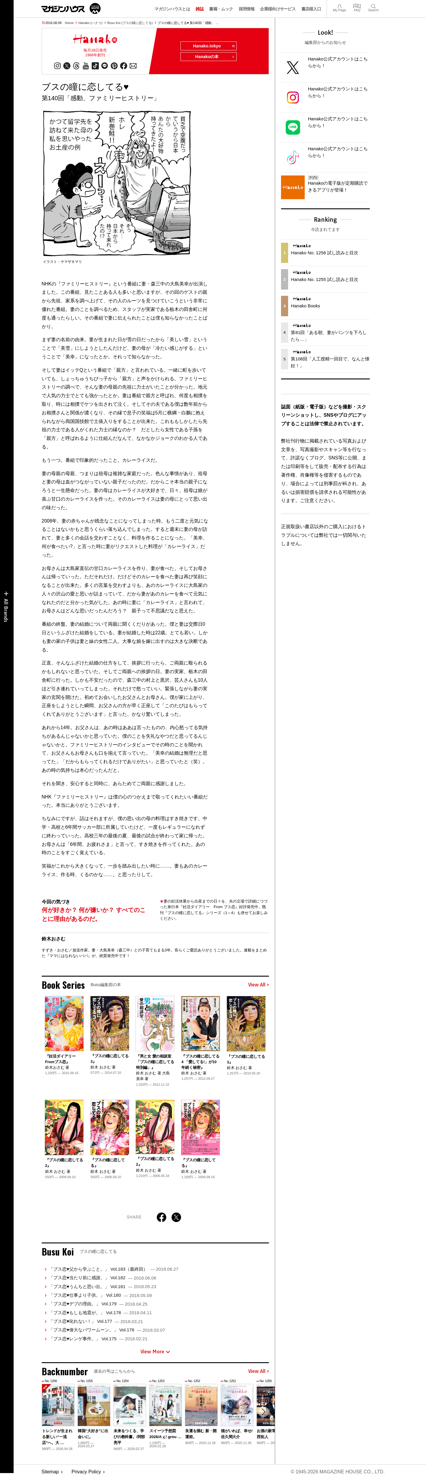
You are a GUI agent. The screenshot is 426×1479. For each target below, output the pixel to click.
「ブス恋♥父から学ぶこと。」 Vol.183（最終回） (113, 1269)
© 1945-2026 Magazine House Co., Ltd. (338, 1471)
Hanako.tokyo (213, 46)
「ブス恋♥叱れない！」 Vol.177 (96, 1321)
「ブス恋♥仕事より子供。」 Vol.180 (100, 1295)
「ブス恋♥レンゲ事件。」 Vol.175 (98, 1338)
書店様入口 (311, 9)
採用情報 (246, 9)
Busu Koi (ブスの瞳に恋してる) (130, 23)
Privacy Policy (86, 1471)
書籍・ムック (221, 9)
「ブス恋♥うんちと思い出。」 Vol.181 (102, 1286)
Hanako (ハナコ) (90, 23)
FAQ (357, 5)
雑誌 (200, 9)
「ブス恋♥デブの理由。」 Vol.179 (98, 1303)
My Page (339, 5)
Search (373, 5)
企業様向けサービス (278, 9)
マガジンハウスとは (172, 9)
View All (258, 985)
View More (155, 1352)
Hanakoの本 (214, 57)
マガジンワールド (71, 8)
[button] (263, 1412)
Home (69, 23)
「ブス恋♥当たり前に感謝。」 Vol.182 (102, 1277)
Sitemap (50, 1471)
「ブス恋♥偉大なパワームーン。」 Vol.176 (107, 1330)
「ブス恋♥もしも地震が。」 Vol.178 (100, 1312)
